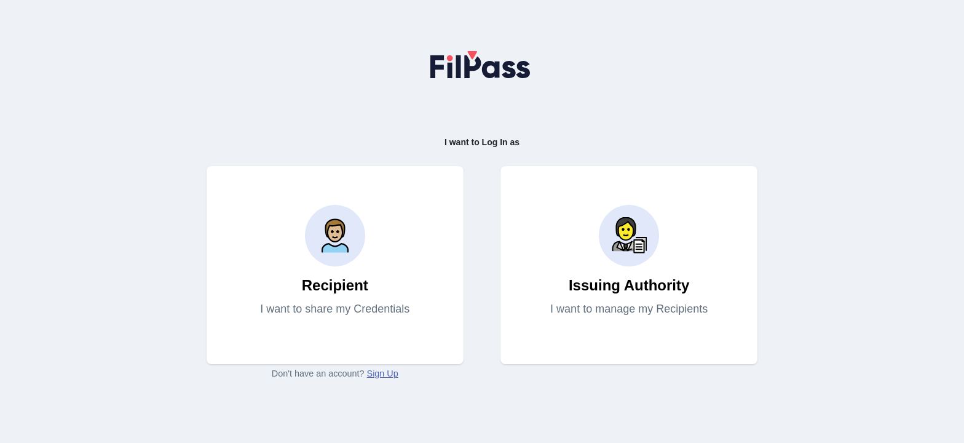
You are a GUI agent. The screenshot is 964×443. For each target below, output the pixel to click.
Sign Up (382, 373)
